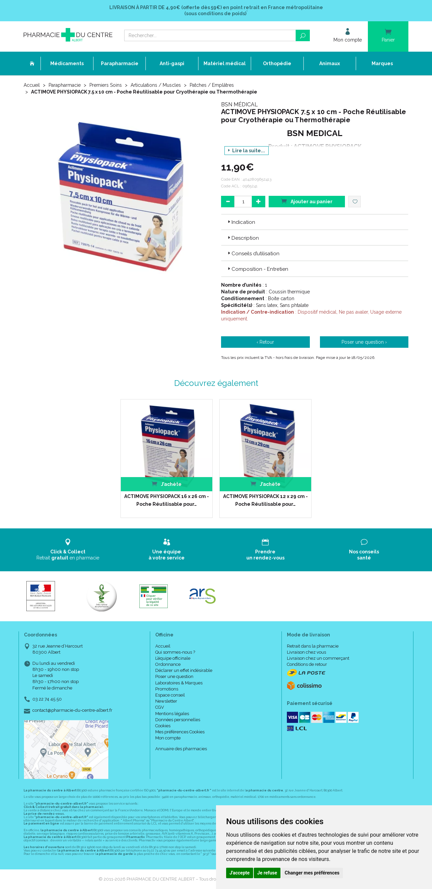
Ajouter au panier (306, 201)
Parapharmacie (65, 85)
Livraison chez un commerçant (318, 658)
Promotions (166, 688)
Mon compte (168, 737)
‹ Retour (265, 342)
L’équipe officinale (172, 658)
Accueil (32, 85)
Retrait (68, 549)
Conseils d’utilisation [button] (252, 254)
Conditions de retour (307, 664)
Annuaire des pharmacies (181, 748)
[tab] (314, 221)
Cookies (162, 725)
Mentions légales (172, 713)
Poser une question (174, 676)
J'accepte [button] (240, 872)
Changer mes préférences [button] (312, 872)
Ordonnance (168, 664)
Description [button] (242, 238)
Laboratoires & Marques (178, 682)
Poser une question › (364, 342)
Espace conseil (170, 695)
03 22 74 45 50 (47, 699)
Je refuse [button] (267, 872)
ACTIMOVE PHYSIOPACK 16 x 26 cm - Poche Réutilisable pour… (166, 500)
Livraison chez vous (306, 652)
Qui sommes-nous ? (175, 652)
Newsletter (166, 701)
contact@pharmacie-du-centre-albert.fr (72, 710)
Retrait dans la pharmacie (313, 646)
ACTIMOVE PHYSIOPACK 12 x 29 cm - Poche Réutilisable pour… (265, 500)
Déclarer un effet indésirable (183, 670)
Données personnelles (177, 719)
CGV (159, 707)
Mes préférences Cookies (180, 731)
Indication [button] (240, 222)
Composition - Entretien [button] (257, 269)
